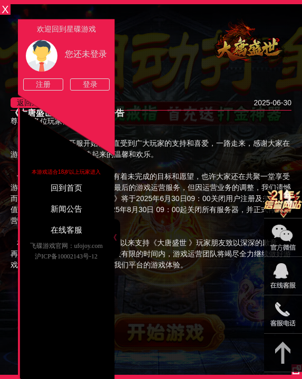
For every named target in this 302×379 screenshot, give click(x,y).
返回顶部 (283, 353)
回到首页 (66, 188)
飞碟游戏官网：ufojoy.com (66, 246)
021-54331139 (283, 314)
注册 (43, 84)
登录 (90, 84)
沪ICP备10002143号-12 (66, 256)
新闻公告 (66, 209)
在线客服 (66, 230)
